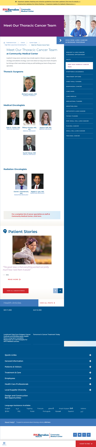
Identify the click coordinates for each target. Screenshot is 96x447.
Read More (13, 279)
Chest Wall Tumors (74, 81)
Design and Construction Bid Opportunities (16, 397)
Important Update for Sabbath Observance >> (61, 4)
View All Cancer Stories (16, 290)
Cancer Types (33, 42)
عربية (17, 408)
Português (46, 411)
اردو (82, 411)
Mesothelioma (72, 106)
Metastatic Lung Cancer (75, 111)
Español (71, 411)
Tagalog (29, 408)
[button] (86, 443)
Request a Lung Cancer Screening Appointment (75, 53)
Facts (68, 59)
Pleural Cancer (72, 126)
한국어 (7, 411)
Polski (32, 411)
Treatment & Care (11, 42)
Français (40, 408)
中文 (19, 411)
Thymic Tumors (72, 116)
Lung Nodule (71, 96)
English (7, 408)
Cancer (23, 42)
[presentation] (33, 274)
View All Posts (46, 303)
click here (47, 422)
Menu (4, 444)
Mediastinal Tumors (74, 101)
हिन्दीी (71, 408)
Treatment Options (73, 76)
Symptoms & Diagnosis (75, 71)
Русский (58, 411)
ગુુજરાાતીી (51, 408)
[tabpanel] (32, 250)
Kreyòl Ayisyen (64, 408)
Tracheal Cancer (73, 136)
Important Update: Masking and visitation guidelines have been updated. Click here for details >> (49, 1)
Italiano (83, 408)
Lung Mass (70, 91)
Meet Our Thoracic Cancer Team (78, 65)
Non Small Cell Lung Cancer (77, 121)
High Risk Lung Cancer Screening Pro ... (16, 45)
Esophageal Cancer (74, 86)
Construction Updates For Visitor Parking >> (32, 4)
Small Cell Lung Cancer (75, 131)
